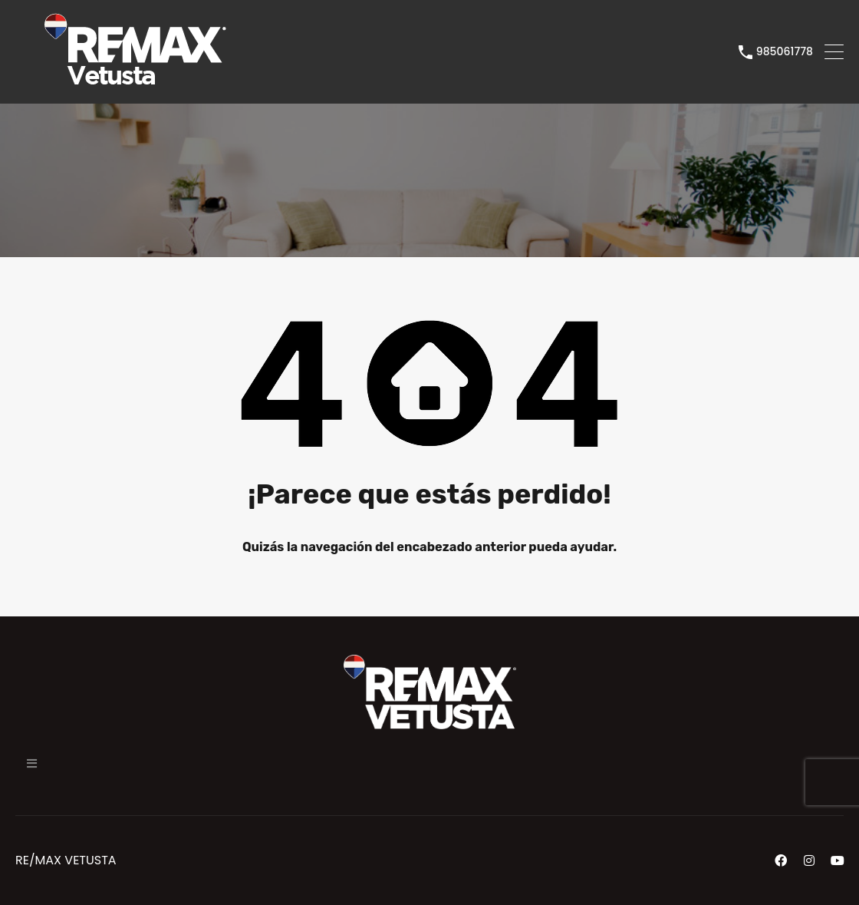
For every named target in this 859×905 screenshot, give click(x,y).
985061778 (784, 51)
